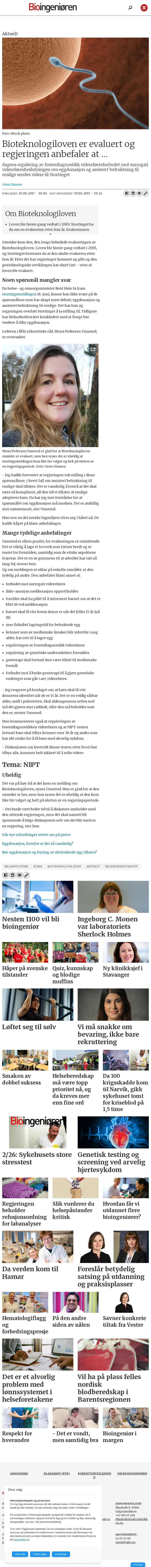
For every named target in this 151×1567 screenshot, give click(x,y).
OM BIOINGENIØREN (132, 1473)
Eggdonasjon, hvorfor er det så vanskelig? (37, 843)
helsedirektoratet (121, 866)
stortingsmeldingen (19, 294)
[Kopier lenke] (145, 193)
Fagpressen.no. (21, 1539)
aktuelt (93, 866)
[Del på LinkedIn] (133, 193)
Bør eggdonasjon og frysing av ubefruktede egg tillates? (49, 852)
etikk (37, 866)
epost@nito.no (125, 1542)
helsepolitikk (16, 866)
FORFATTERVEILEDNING (94, 1475)
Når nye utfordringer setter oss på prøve (36, 835)
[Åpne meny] (144, 7)
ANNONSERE (19, 1473)
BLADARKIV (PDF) (57, 1473)
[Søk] (130, 8)
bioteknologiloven (64, 866)
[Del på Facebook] (127, 193)
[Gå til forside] (53, 8)
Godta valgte (40, 1554)
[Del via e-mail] (139, 193)
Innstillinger (138, 1565)
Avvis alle (20, 1554)
